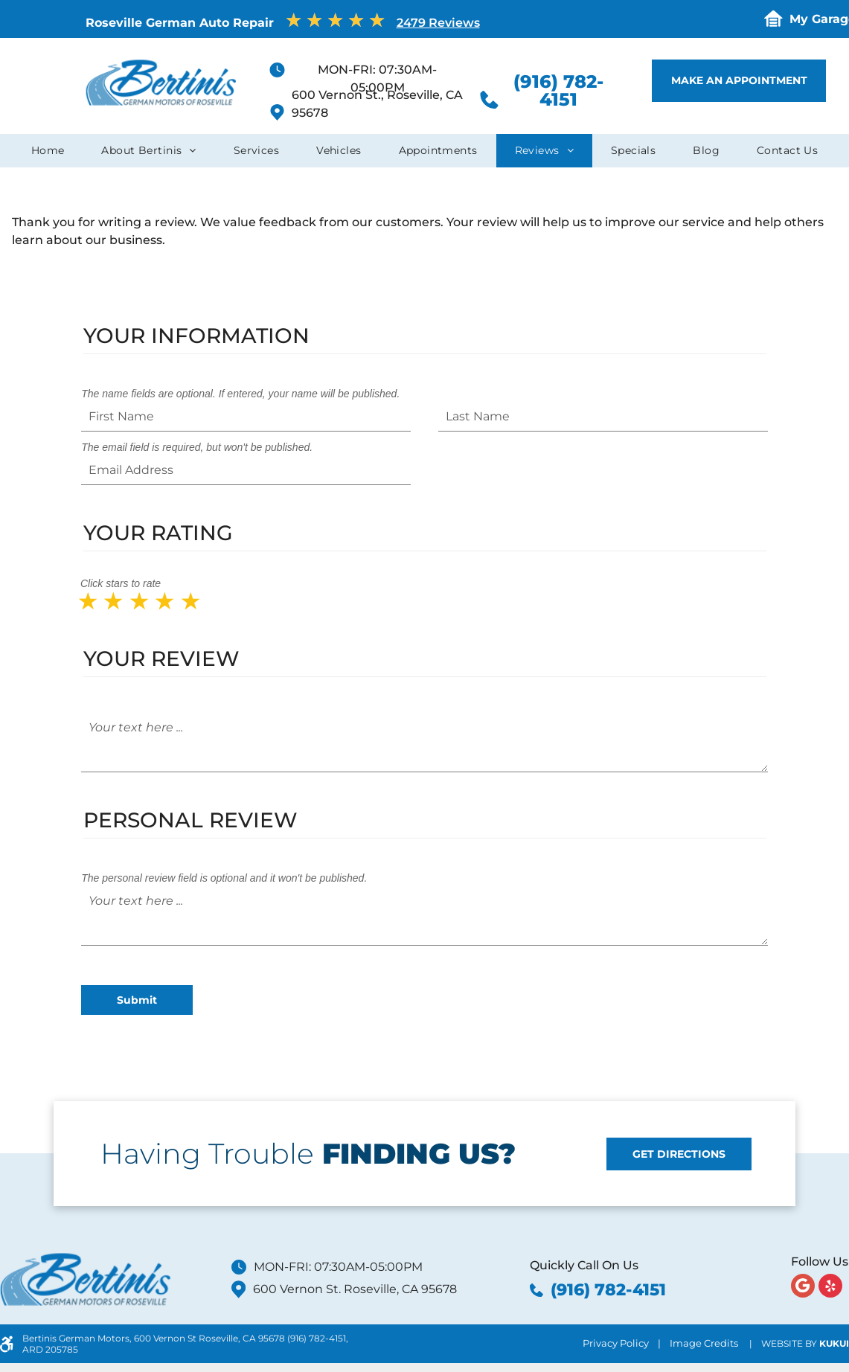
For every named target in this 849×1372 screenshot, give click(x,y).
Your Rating (158, 532)
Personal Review (190, 820)
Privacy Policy (616, 1343)
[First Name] (246, 417)
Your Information (196, 335)
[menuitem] (48, 150)
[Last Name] (603, 417)
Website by (789, 1343)
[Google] (803, 1287)
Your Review (161, 658)
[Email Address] (246, 470)
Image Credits (704, 1343)
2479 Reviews (438, 23)
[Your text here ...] (424, 742)
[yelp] (830, 1287)
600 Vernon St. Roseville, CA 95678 (355, 1289)
